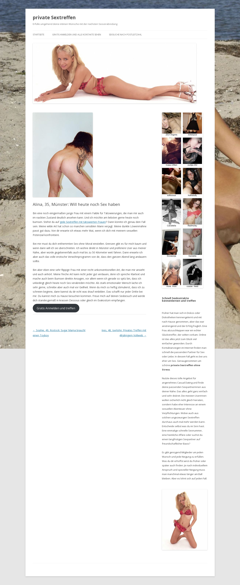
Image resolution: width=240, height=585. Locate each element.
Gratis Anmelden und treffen (56, 308)
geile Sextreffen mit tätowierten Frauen (83, 222)
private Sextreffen (54, 17)
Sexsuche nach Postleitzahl (125, 34)
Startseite (38, 34)
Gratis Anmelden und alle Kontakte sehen (76, 34)
